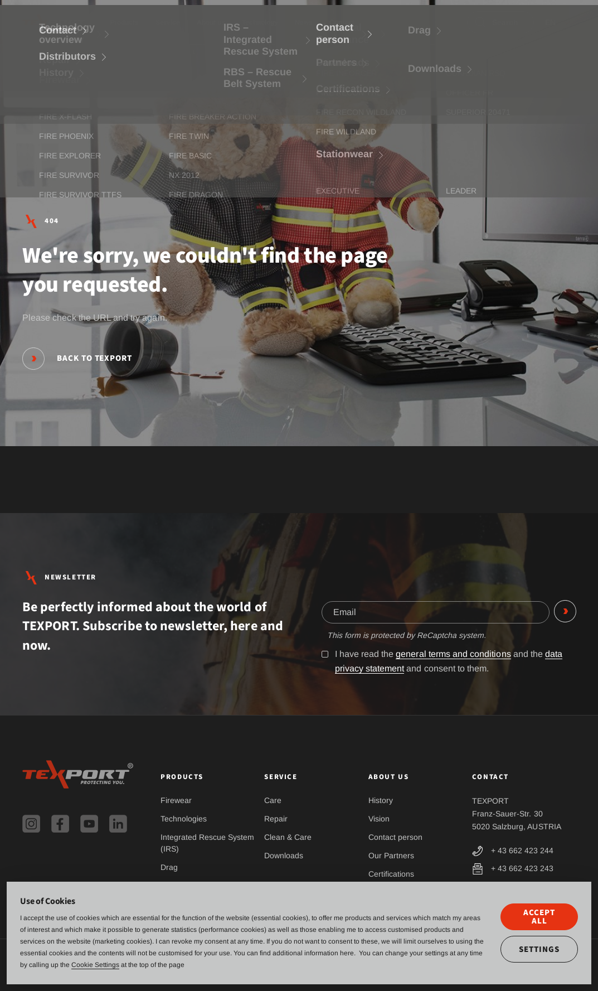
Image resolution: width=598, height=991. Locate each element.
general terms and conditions (453, 654)
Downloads (283, 855)
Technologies (184, 818)
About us (211, 22)
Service (167, 22)
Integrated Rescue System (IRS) (207, 843)
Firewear (176, 800)
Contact (341, 22)
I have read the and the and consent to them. (443, 661)
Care (272, 800)
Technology (260, 22)
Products (124, 22)
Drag (169, 867)
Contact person (395, 837)
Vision (379, 818)
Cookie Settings (95, 965)
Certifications (391, 873)
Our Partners (391, 855)
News (304, 22)
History (380, 800)
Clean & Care (288, 837)
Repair (276, 818)
